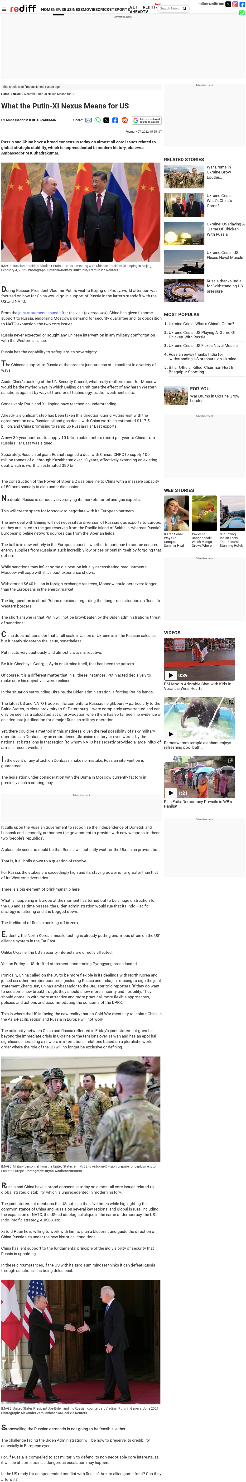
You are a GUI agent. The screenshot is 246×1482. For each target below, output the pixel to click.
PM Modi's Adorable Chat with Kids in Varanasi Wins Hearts (197, 686)
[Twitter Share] (105, 120)
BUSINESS (73, 9)
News (17, 94)
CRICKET (106, 9)
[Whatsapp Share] (96, 120)
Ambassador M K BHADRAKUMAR (31, 120)
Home (5, 94)
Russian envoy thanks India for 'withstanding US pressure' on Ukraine (202, 356)
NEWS (58, 9)
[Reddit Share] (123, 120)
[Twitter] (228, 4)
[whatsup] (242, 12)
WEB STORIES (179, 490)
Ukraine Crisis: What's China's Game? (219, 200)
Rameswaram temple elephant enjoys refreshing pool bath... (197, 745)
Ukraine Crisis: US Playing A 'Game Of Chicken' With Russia (202, 334)
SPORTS (122, 9)
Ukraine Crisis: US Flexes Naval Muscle (203, 345)
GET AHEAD (136, 9)
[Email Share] (87, 120)
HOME (47, 9)
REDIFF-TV (150, 9)
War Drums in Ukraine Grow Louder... (219, 172)
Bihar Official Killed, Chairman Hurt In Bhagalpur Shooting (201, 369)
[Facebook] (242, 4)
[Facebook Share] (114, 120)
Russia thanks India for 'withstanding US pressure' (225, 286)
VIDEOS (172, 633)
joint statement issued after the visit (50, 313)
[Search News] (183, 9)
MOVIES (90, 9)
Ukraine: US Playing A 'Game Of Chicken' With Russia (226, 229)
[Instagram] (235, 4)
